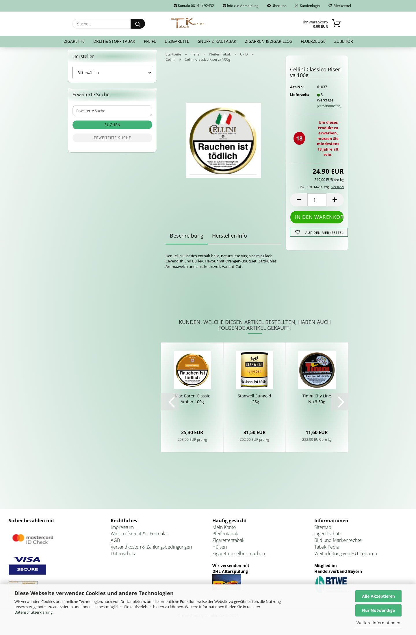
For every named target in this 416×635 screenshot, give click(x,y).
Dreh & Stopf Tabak (114, 41)
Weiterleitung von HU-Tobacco (345, 557)
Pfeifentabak (225, 537)
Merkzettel (339, 5)
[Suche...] (138, 24)
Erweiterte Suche (112, 141)
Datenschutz (123, 557)
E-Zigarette (177, 41)
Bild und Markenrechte (338, 544)
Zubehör (343, 41)
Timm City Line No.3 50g (316, 402)
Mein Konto (224, 530)
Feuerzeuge (313, 41)
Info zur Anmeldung (241, 5)
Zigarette (74, 41)
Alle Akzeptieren (378, 596)
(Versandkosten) (329, 109)
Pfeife (150, 41)
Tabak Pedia (326, 550)
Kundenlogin (307, 5)
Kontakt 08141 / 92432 (194, 5)
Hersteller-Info (229, 239)
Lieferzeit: (299, 98)
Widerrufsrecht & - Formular (139, 537)
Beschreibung (186, 239)
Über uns (276, 5)
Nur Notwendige (378, 610)
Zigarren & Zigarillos (268, 41)
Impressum (122, 530)
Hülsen (219, 550)
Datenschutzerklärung (33, 612)
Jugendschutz (327, 537)
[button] (298, 203)
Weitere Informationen (378, 622)
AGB (115, 544)
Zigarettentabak (228, 544)
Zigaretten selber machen (238, 557)
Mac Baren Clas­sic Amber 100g (192, 402)
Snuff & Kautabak (217, 41)
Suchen (112, 128)
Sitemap (322, 530)
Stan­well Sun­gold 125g (254, 402)
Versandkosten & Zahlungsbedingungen (151, 550)
